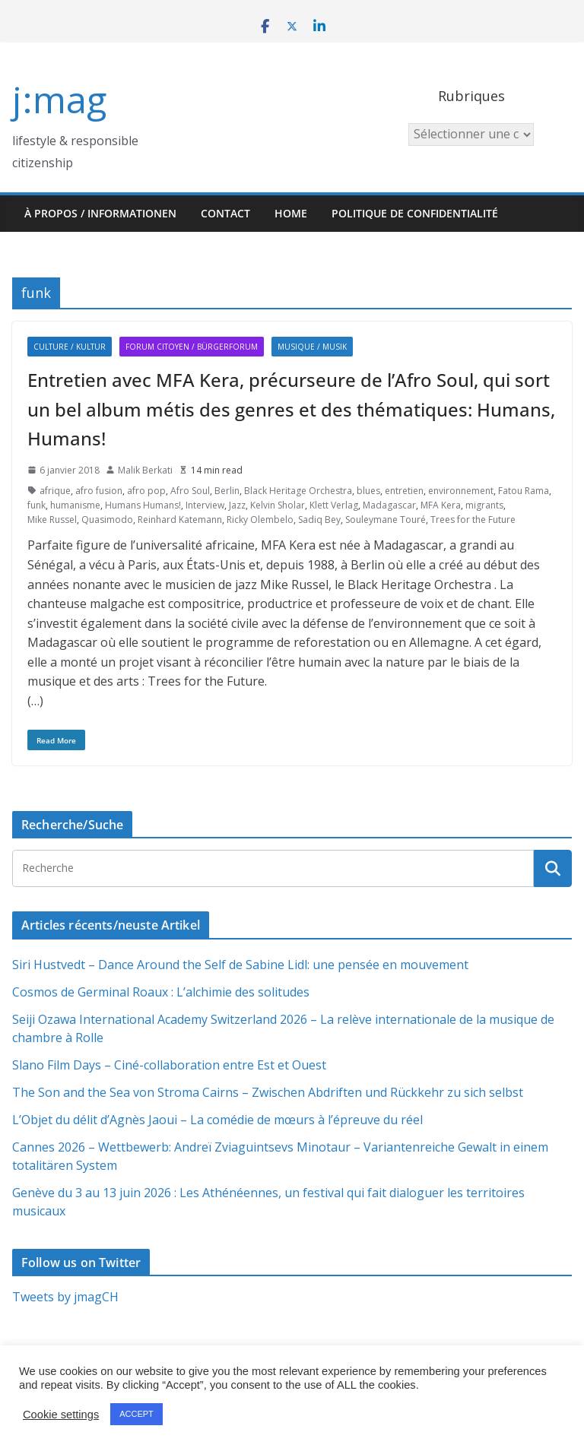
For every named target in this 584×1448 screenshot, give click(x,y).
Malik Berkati (145, 470)
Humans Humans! (143, 505)
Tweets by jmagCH (65, 1296)
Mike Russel (52, 519)
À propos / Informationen (100, 213)
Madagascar (389, 505)
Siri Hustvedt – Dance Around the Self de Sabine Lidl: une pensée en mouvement (240, 964)
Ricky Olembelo (260, 519)
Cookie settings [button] (61, 1414)
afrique (55, 490)
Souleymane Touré (385, 519)
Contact (225, 213)
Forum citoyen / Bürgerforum (191, 346)
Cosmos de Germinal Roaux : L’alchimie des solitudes (160, 992)
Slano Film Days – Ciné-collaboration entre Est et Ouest (169, 1065)
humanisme (75, 505)
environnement (461, 490)
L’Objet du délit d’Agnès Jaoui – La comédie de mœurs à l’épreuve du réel (217, 1119)
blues (368, 490)
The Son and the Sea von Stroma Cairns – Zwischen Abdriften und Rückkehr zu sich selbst (267, 1092)
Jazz (237, 505)
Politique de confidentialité (415, 213)
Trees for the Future (473, 519)
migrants (484, 505)
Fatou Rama (523, 490)
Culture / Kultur (69, 346)
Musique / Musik (312, 346)
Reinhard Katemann (180, 519)
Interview (205, 505)
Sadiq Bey (319, 519)
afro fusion (98, 490)
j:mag (59, 99)
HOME (291, 213)
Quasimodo (107, 519)
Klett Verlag (333, 505)
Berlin (227, 490)
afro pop (146, 490)
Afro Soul (190, 490)
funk (36, 505)
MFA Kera (441, 505)
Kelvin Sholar (277, 505)
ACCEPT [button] (136, 1413)
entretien (404, 490)
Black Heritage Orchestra (298, 490)
